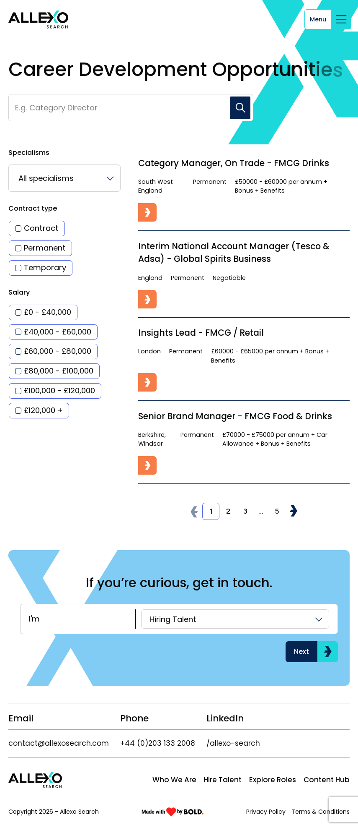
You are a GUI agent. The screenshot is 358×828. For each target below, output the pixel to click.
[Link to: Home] (38, 19)
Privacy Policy (266, 811)
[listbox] (64, 178)
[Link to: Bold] (172, 812)
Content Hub (327, 780)
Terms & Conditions (320, 811)
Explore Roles (272, 780)
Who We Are (174, 780)
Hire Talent (222, 780)
